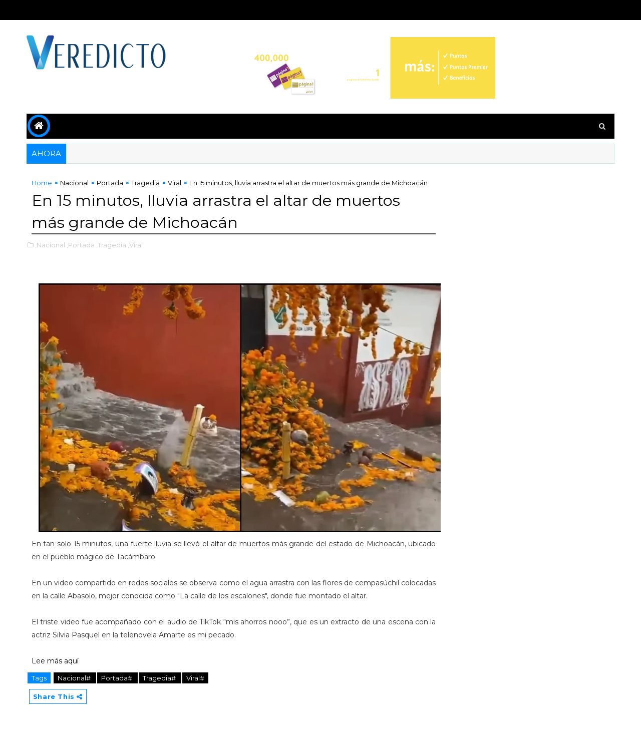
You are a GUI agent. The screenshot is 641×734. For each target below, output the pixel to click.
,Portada (82, 254)
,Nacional (51, 254)
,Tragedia (112, 254)
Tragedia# (161, 678)
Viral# (196, 678)
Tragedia (146, 183)
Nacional (75, 183)
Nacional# (76, 678)
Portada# (118, 678)
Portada (111, 183)
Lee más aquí (56, 660)
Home (43, 183)
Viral (175, 183)
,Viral (136, 254)
